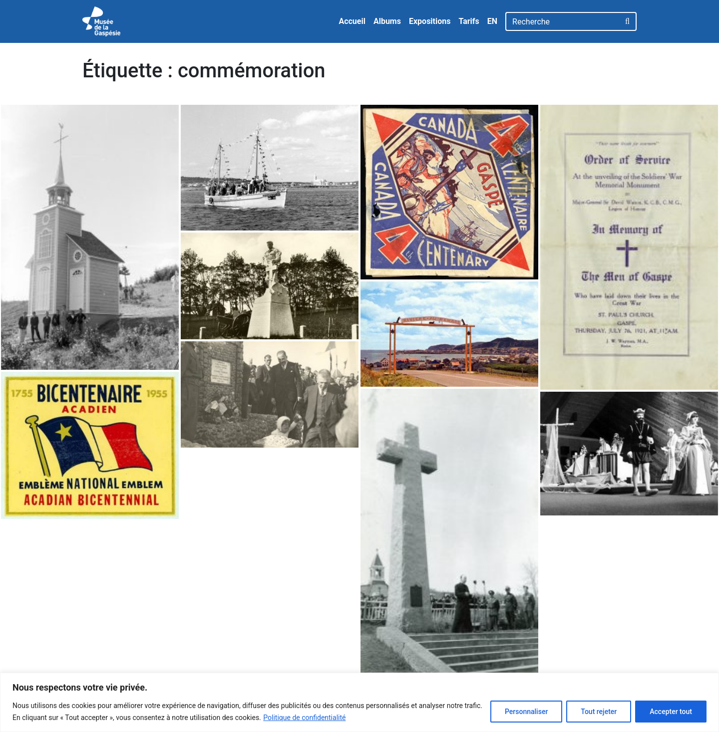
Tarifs (468, 21)
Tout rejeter (599, 712)
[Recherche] (562, 21)
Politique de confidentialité (304, 718)
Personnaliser (526, 712)
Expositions (430, 21)
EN (492, 21)
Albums (387, 21)
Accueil (352, 21)
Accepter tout (671, 712)
